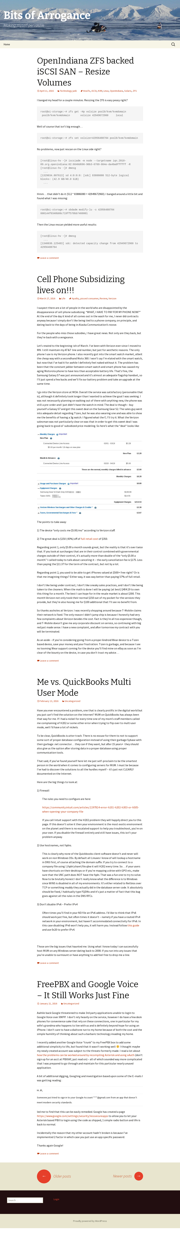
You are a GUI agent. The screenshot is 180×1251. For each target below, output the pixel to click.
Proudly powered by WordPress (90, 1221)
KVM (100, 90)
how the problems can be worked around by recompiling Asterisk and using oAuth (85, 1055)
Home (7, 44)
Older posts (54, 1176)
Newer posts (128, 1176)
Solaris (127, 90)
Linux (106, 90)
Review (103, 298)
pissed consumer (89, 298)
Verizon (112, 298)
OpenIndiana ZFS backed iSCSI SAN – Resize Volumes (85, 72)
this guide (133, 925)
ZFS (135, 90)
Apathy (75, 298)
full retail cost (89, 538)
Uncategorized (72, 701)
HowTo (86, 90)
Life (63, 298)
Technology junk (68, 90)
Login (56, 1199)
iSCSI (94, 90)
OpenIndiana (116, 90)
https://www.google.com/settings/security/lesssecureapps (73, 1116)
